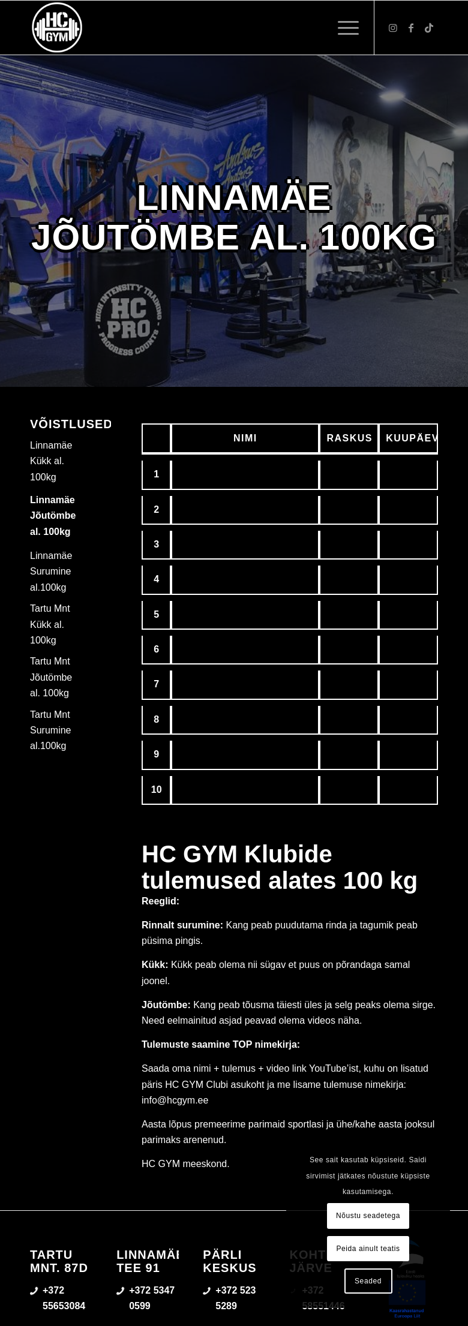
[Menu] (342, 28)
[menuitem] (342, 28)
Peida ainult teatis (368, 1248)
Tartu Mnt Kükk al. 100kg (50, 624)
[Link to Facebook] (411, 28)
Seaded (368, 1281)
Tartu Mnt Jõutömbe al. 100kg (51, 677)
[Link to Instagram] (393, 28)
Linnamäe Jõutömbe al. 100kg (53, 516)
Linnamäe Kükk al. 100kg (51, 461)
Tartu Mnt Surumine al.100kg (50, 730)
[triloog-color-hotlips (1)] (57, 28)
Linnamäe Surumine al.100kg (51, 572)
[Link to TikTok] (429, 28)
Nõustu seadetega (368, 1215)
